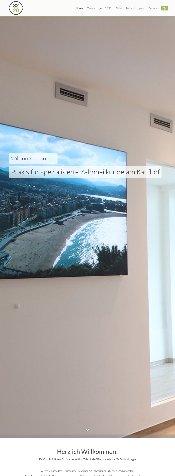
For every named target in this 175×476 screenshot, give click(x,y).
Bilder (119, 8)
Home (79, 8)
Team (91, 8)
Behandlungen (135, 8)
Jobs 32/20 (105, 8)
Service (154, 8)
